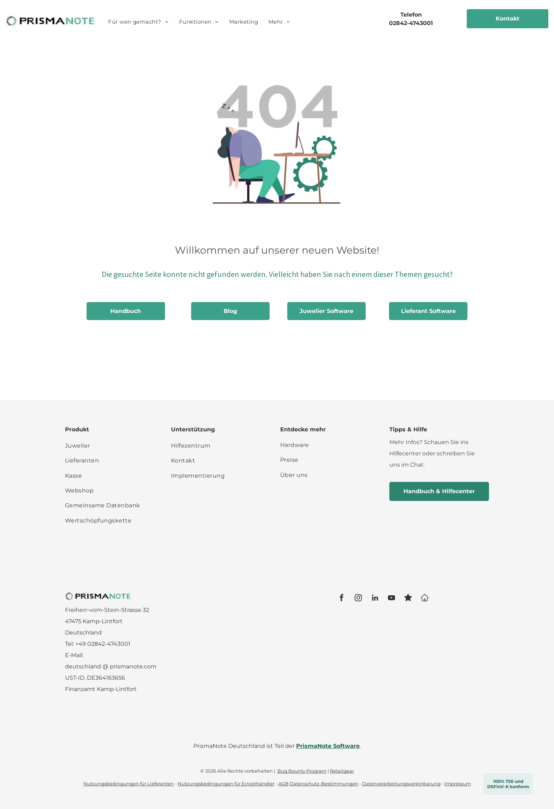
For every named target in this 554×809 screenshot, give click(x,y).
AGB (283, 783)
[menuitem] (138, 22)
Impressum (457, 783)
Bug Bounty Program (301, 771)
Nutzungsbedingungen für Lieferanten (128, 783)
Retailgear (342, 771)
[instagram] (358, 598)
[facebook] (341, 598)
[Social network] (408, 598)
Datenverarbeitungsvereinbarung (401, 783)
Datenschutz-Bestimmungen (324, 783)
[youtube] (391, 598)
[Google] (424, 598)
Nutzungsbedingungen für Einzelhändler (226, 783)
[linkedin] (375, 598)
